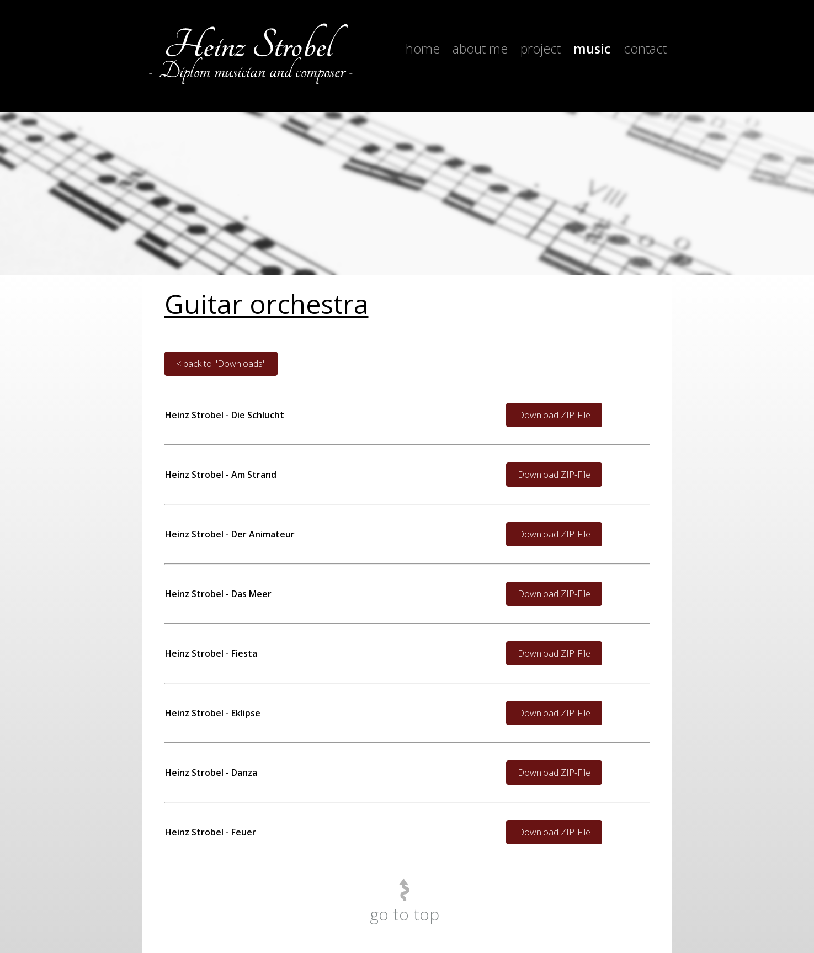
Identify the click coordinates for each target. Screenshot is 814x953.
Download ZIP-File (554, 415)
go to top (404, 914)
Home (423, 48)
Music (592, 48)
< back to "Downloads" (221, 364)
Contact (645, 48)
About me (480, 48)
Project (540, 48)
